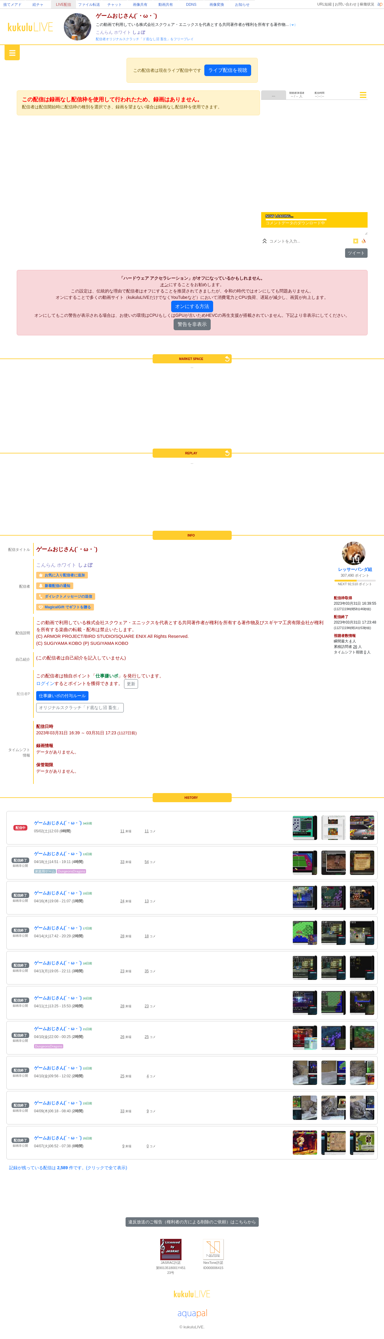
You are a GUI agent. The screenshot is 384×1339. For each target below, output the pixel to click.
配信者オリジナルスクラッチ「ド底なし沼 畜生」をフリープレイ (145, 39)
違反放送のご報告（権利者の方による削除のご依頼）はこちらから (192, 1221)
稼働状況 (367, 4)
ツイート (356, 252)
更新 (131, 683)
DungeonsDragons (71, 871)
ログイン (45, 683)
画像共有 (140, 4)
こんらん (105, 32)
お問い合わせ (346, 4)
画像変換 (216, 4)
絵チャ (38, 4)
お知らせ (242, 4)
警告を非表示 (192, 324)
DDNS (191, 4)
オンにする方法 (192, 306)
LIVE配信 (63, 4)
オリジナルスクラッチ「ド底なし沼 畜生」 (80, 707)
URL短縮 (324, 4)
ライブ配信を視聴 (227, 70)
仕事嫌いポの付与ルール (62, 695)
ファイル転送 (89, 4)
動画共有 (165, 4)
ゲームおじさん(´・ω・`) (57, 822)
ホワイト (123, 32)
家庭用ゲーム (45, 871)
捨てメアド (12, 4)
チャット (114, 4)
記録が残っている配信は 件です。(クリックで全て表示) (68, 1167)
